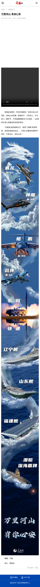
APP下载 (27, 577)
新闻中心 (11, 10)
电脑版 (15, 577)
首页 (3, 10)
